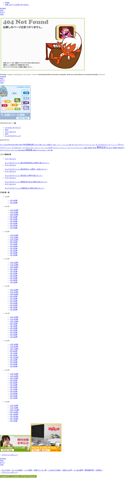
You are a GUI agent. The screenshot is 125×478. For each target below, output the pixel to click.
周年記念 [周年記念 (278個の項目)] (101, 147)
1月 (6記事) (14, 309)
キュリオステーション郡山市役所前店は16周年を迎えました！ (27, 163)
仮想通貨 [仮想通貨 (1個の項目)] (85, 147)
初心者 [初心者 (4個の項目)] (94, 147)
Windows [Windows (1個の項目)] (44, 144)
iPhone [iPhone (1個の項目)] (1, 144)
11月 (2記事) (14, 237)
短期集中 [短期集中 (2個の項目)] (35, 150)
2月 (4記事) (14, 364)
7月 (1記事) (14, 244)
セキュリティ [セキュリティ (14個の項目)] (30, 148)
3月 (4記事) (14, 200)
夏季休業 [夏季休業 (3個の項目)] (120, 147)
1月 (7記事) (14, 398)
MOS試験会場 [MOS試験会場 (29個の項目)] (28, 144)
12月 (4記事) (14, 235)
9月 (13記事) (14, 412)
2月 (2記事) (14, 396)
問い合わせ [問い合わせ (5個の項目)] (109, 147)
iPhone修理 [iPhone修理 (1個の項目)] (5, 144)
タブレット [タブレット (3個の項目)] (37, 147)
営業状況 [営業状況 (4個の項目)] (115, 147)
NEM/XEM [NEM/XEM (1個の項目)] (36, 144)
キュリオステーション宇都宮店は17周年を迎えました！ (25, 188)
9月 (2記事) (14, 217)
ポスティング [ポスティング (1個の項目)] (64, 147)
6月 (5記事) (14, 387)
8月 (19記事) (14, 414)
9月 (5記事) (14, 380)
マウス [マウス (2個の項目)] (69, 147)
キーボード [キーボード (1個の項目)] (8, 147)
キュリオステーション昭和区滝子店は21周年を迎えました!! (26, 182)
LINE (2, 14)
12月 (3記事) (14, 262)
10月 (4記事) (14, 215)
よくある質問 (78, 470)
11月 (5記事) (14, 408)
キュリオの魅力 (17, 470)
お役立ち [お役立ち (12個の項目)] (49, 144)
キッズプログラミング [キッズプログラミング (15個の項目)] (103, 144)
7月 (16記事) (14, 416)
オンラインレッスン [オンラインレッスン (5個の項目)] (89, 144)
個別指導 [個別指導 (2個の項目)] (90, 147)
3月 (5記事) (14, 362)
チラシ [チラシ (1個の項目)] (42, 147)
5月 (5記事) (14, 221)
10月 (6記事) (14, 240)
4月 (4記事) (14, 223)
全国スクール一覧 (40, 470)
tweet (1, 10)
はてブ (2, 12)
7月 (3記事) (14, 385)
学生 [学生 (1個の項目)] (16, 150)
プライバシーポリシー (9, 455)
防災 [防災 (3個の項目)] (49, 150)
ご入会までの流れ (54, 470)
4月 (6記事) (14, 391)
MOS (6, 134)
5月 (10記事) (14, 357)
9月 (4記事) (14, 351)
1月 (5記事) (14, 203)
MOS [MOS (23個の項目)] (21, 144)
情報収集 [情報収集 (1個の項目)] (23, 150)
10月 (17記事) (14, 410)
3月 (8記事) (14, 393)
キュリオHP (6, 470)
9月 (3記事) (14, 269)
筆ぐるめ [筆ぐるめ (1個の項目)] (39, 150)
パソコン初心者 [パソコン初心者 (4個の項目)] (48, 147)
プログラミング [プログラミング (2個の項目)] (57, 147)
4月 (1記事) (14, 360)
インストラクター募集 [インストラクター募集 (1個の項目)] (66, 144)
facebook (3, 8)
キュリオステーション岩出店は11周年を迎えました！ (24, 175)
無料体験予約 (89, 470)
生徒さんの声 (67, 470)
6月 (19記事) (14, 419)
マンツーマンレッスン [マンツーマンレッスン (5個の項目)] (77, 147)
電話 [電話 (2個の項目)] (52, 150)
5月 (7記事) (14, 389)
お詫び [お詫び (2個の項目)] (54, 144)
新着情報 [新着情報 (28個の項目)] (28, 150)
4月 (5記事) (14, 251)
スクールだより (10, 132)
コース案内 (28, 470)
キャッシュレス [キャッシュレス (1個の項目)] (114, 144)
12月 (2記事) (14, 210)
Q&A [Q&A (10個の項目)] (40, 144)
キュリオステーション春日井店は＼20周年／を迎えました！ (26, 169)
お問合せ (99, 470)
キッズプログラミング (13, 136)
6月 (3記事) (14, 219)
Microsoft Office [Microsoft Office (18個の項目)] (13, 144)
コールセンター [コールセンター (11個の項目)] (17, 148)
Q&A (6, 130)
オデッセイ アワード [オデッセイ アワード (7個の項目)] (78, 144)
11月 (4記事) (14, 319)
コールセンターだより (13, 127)
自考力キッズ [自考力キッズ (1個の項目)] (45, 150)
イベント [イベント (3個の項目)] (59, 144)
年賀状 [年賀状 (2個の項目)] (19, 150)
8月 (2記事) (14, 383)
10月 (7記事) (14, 321)
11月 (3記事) (14, 212)
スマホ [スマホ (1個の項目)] (23, 147)
